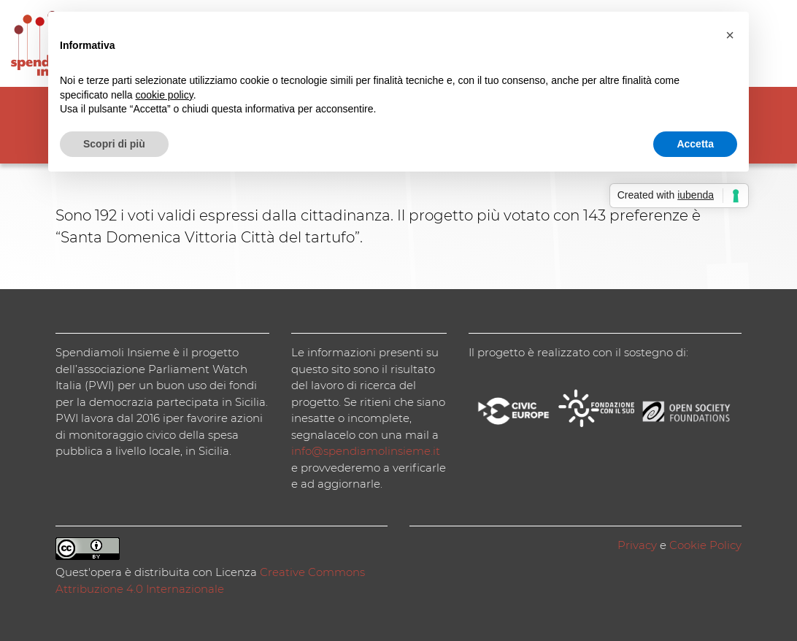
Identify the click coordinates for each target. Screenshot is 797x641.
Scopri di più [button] (114, 144)
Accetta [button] (695, 144)
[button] (730, 35)
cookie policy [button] (164, 95)
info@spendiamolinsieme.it (365, 451)
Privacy (637, 545)
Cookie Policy (705, 545)
